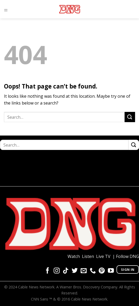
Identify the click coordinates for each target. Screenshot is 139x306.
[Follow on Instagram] (57, 271)
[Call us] (93, 271)
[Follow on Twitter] (75, 271)
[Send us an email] (84, 271)
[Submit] (130, 117)
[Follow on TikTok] (66, 271)
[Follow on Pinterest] (102, 271)
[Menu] (7, 9)
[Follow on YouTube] (111, 271)
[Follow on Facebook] (48, 271)
